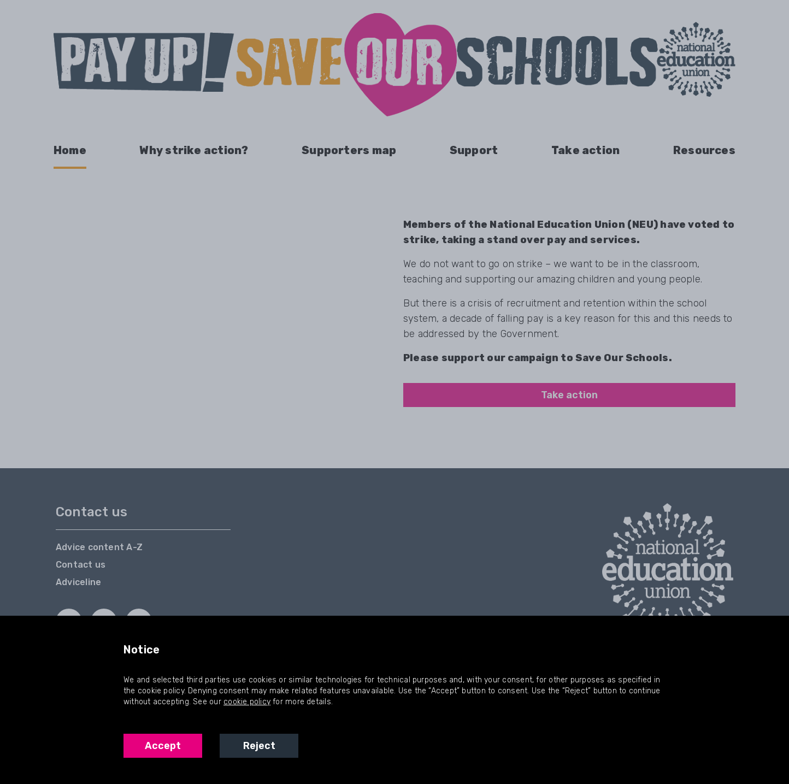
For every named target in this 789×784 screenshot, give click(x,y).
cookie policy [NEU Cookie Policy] (246, 701)
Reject (259, 746)
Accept (163, 746)
